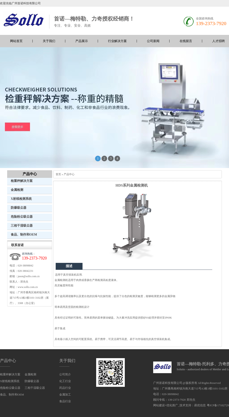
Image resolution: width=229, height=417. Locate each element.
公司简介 (65, 374)
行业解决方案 (117, 41)
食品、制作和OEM (24, 234)
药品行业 (65, 387)
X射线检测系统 (21, 198)
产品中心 (30, 174)
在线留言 (186, 41)
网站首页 (16, 41)
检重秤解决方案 (22, 181)
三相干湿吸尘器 (22, 225)
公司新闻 (153, 41)
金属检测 (17, 189)
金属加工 (65, 394)
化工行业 (65, 381)
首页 (58, 174)
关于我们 (49, 41)
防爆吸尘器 (18, 207)
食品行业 (65, 401)
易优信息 (200, 405)
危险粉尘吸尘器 (22, 216)
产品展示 (81, 41)
